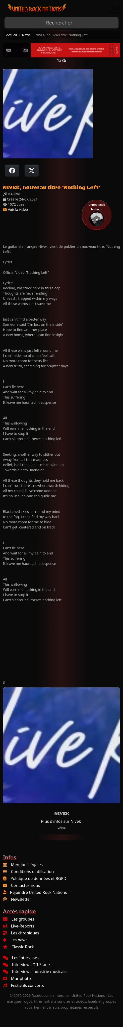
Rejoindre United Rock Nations (38, 892)
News (26, 35)
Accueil (11, 35)
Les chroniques (21, 933)
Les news (15, 940)
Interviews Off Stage (26, 964)
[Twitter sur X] (31, 170)
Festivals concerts (23, 985)
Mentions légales (27, 864)
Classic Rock (18, 947)
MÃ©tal (61, 827)
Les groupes (18, 919)
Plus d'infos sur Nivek (61, 821)
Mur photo (17, 978)
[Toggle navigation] (113, 8)
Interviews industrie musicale (35, 971)
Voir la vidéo (15, 209)
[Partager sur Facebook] (12, 170)
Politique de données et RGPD (38, 878)
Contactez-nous (25, 885)
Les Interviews (21, 957)
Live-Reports (18, 926)
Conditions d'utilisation (32, 871)
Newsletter (21, 899)
